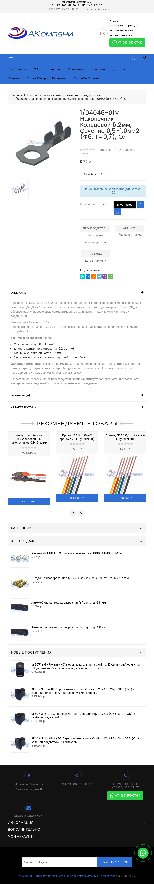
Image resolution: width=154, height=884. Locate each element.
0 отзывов (105, 150)
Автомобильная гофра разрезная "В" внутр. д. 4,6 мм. (69, 627)
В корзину (125, 205)
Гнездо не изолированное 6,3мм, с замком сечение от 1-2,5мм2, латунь (81, 578)
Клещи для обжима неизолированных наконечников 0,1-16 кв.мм (29, 439)
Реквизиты (76, 69)
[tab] (77, 293)
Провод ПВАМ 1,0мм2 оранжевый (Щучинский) (77, 437)
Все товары (17, 69)
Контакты (99, 69)
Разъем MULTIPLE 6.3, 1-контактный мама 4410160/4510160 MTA (76, 553)
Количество (88, 204)
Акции (55, 69)
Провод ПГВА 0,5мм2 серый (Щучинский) (125, 437)
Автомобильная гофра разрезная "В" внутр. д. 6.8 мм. (69, 603)
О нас (38, 69)
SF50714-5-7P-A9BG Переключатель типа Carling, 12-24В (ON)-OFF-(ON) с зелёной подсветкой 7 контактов (86, 740)
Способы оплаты (87, 78)
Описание (19, 293)
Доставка (120, 69)
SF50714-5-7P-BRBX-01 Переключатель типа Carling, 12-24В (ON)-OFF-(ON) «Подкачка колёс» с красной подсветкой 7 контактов (87, 666)
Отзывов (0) (20, 395)
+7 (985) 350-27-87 (127, 42)
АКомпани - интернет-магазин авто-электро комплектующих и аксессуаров (68, 876)
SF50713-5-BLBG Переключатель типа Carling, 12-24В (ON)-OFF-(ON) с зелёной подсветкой (83, 715)
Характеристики (24, 407)
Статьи (13, 78)
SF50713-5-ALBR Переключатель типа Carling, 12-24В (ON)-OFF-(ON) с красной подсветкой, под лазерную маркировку (83, 691)
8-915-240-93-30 (90, 5)
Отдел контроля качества (46, 78)
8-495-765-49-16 (64, 5)
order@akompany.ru (29, 816)
